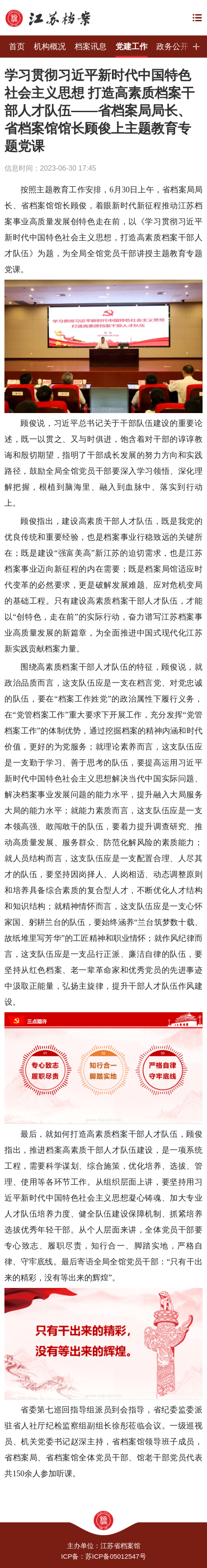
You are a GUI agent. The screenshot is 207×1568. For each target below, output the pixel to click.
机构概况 (50, 46)
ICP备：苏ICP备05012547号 (103, 1556)
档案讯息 (91, 46)
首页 (17, 46)
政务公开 (172, 46)
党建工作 (131, 46)
